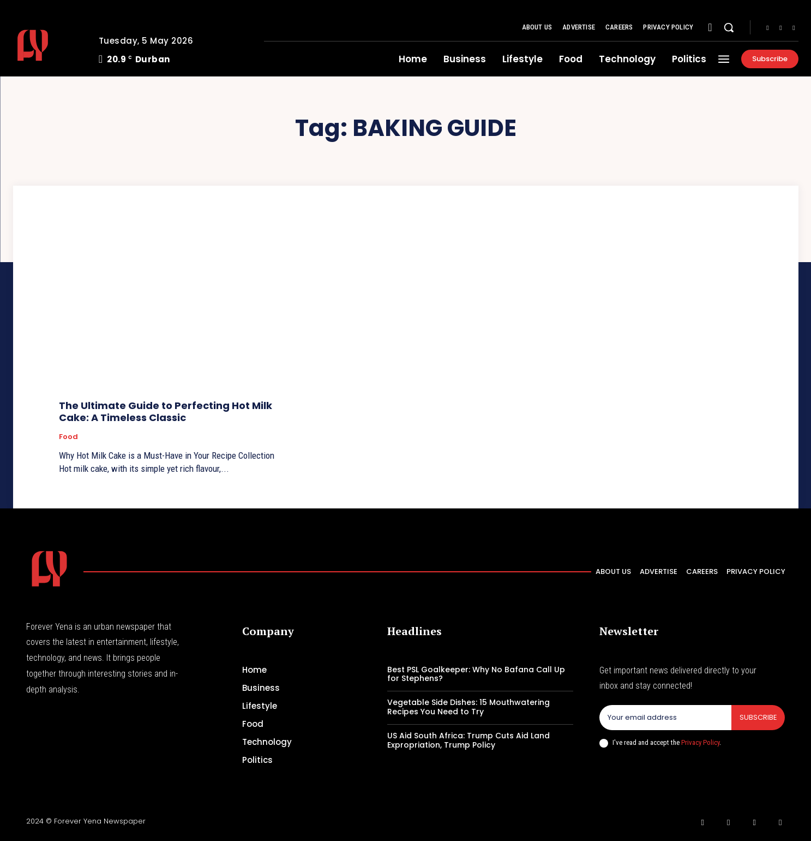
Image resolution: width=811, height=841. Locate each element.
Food (68, 437)
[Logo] (47, 45)
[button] (729, 27)
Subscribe (758, 717)
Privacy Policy (700, 742)
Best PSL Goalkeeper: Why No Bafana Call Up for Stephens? (476, 674)
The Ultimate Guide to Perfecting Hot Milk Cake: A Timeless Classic (165, 411)
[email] (665, 717)
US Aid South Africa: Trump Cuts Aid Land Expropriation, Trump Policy (468, 740)
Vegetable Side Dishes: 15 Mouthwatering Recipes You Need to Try (468, 707)
